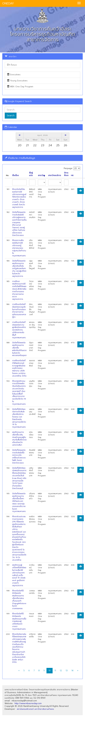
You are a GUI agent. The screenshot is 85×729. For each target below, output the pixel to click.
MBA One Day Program (20, 86)
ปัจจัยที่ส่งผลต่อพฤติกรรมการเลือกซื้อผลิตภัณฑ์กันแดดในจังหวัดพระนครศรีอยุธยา (19, 349)
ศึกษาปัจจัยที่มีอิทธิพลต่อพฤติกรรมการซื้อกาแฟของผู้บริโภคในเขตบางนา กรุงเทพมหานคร (19, 621)
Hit (72, 175)
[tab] (42, 158)
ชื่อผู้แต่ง (31, 174)
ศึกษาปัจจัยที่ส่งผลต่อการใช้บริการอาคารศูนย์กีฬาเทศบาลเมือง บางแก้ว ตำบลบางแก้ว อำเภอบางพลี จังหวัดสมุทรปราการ (19, 198)
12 (61, 670)
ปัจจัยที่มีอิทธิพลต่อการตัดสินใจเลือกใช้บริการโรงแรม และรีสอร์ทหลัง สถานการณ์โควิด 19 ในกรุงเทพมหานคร (19, 418)
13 (67, 670)
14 (72, 670)
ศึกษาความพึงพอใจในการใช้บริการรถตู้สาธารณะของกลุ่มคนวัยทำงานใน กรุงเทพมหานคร (19, 248)
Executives (13, 74)
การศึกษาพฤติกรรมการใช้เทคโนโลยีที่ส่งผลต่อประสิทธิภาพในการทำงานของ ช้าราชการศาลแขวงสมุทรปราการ (19, 290)
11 (55, 670)
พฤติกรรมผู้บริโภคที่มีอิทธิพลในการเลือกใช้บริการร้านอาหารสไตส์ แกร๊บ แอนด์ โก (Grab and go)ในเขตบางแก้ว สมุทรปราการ (19, 575)
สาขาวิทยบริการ (54, 175)
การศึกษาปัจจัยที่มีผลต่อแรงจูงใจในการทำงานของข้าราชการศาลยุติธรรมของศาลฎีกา (19, 310)
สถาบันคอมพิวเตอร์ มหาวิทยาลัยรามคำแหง (35, 709)
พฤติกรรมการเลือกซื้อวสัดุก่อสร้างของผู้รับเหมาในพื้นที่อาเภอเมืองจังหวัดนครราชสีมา (19, 438)
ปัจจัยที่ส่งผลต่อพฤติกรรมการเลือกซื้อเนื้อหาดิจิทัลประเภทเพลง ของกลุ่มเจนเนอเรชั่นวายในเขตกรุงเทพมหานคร (19, 502)
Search (11, 115)
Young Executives (17, 80)
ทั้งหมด (12, 64)
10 (49, 670)
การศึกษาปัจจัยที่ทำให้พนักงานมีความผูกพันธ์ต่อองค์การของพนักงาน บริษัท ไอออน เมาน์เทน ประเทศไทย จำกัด (19, 368)
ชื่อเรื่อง (15, 175)
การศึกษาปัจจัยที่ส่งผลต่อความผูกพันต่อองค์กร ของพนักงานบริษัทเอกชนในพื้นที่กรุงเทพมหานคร (19, 330)
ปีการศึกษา (66, 174)
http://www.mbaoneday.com (28, 703)
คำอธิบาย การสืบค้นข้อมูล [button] (20, 158)
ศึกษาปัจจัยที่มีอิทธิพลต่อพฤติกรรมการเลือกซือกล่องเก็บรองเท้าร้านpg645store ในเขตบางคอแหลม (19, 599)
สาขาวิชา (41, 175)
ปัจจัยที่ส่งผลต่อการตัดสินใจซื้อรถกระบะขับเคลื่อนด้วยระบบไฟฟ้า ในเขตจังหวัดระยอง (19, 456)
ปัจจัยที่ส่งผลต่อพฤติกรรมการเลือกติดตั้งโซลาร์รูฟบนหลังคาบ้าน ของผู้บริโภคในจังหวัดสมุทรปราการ (19, 268)
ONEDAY (8, 3)
